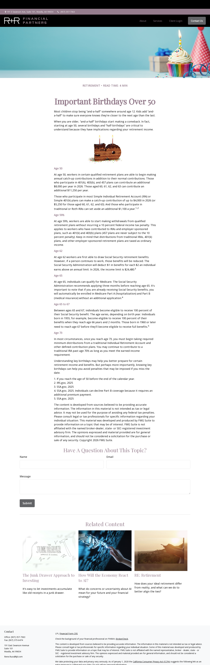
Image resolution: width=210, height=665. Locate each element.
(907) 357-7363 (66, 3)
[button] (143, 12)
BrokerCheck (122, 630)
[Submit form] (27, 494)
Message (25, 467)
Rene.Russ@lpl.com (13, 647)
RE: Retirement (147, 566)
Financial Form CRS (69, 624)
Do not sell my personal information (109, 655)
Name (23, 448)
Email (109, 448)
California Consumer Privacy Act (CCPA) (151, 652)
